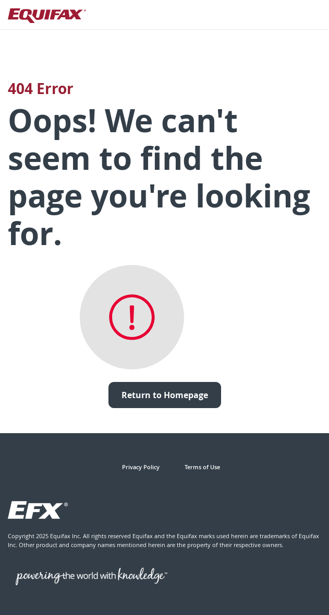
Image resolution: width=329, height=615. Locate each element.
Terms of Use (202, 467)
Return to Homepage (164, 395)
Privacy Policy (141, 467)
